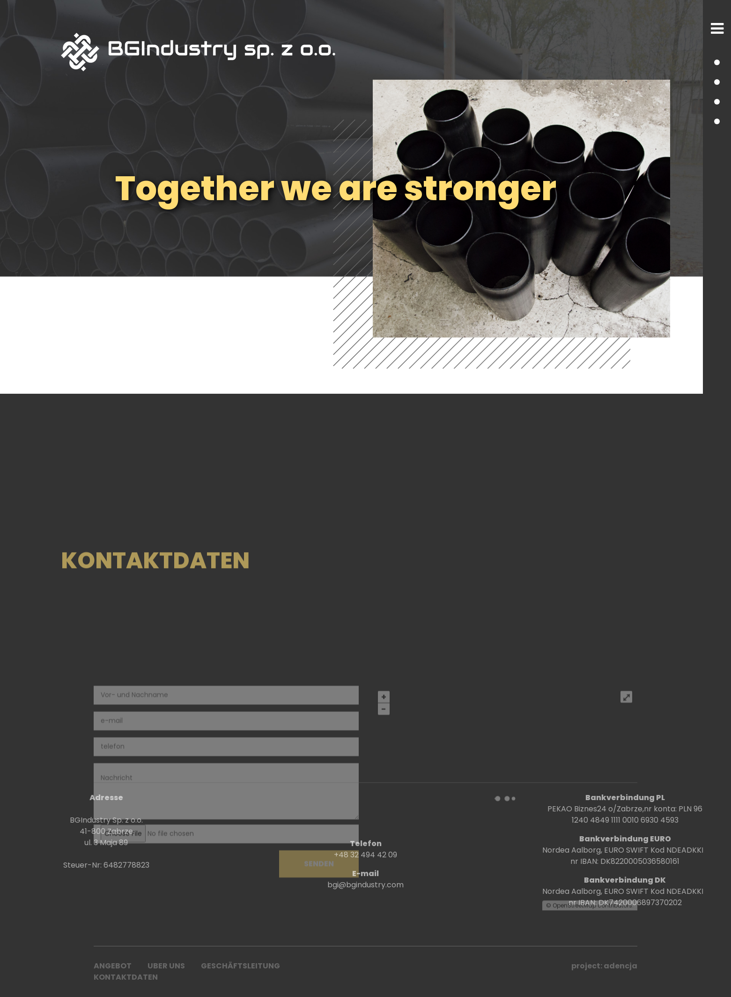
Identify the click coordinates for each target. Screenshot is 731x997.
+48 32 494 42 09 (365, 899)
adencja (620, 965)
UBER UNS (166, 965)
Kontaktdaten (126, 977)
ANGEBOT (113, 965)
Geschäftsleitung (240, 965)
